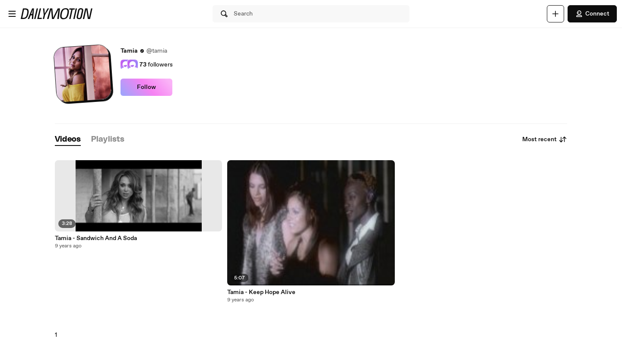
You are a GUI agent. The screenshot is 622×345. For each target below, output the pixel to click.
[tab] (68, 139)
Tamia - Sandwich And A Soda (96, 238)
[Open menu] (12, 13)
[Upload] (555, 13)
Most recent (544, 139)
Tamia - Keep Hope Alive (261, 292)
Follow (146, 87)
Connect (592, 13)
